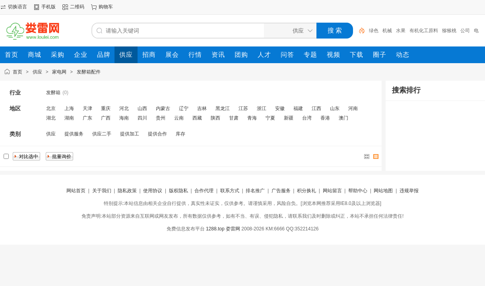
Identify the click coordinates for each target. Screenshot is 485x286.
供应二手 (101, 134)
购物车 (106, 7)
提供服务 (73, 134)
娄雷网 (233, 229)
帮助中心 (357, 190)
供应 (37, 72)
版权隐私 (178, 190)
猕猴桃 (449, 30)
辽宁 (183, 108)
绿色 (373, 30)
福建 (298, 108)
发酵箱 (53, 92)
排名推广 (255, 190)
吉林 (202, 108)
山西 (142, 108)
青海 (252, 118)
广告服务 (281, 190)
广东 (87, 118)
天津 (87, 108)
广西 (106, 118)
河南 (353, 108)
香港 (325, 118)
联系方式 (229, 190)
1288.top (215, 229)
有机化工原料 (423, 30)
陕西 (215, 118)
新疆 (288, 118)
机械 (387, 30)
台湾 (307, 118)
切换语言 (17, 7)
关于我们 (101, 190)
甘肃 (234, 118)
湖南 (69, 118)
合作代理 (203, 190)
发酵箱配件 (89, 72)
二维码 (77, 7)
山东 (335, 108)
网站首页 (75, 190)
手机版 (48, 7)
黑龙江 (222, 108)
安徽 (280, 108)
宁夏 (270, 118)
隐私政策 (127, 190)
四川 (142, 118)
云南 (179, 118)
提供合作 (157, 134)
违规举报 (409, 190)
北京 (51, 108)
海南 (124, 118)
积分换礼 (306, 190)
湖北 (51, 118)
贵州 (160, 118)
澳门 (343, 118)
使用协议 (152, 190)
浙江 (261, 108)
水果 (400, 30)
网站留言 (332, 190)
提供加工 (129, 134)
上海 (69, 108)
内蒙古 (163, 108)
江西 (316, 108)
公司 (465, 30)
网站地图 (383, 190)
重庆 (106, 108)
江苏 (243, 108)
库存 (180, 134)
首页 (17, 72)
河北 (124, 108)
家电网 (59, 72)
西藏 (197, 118)
